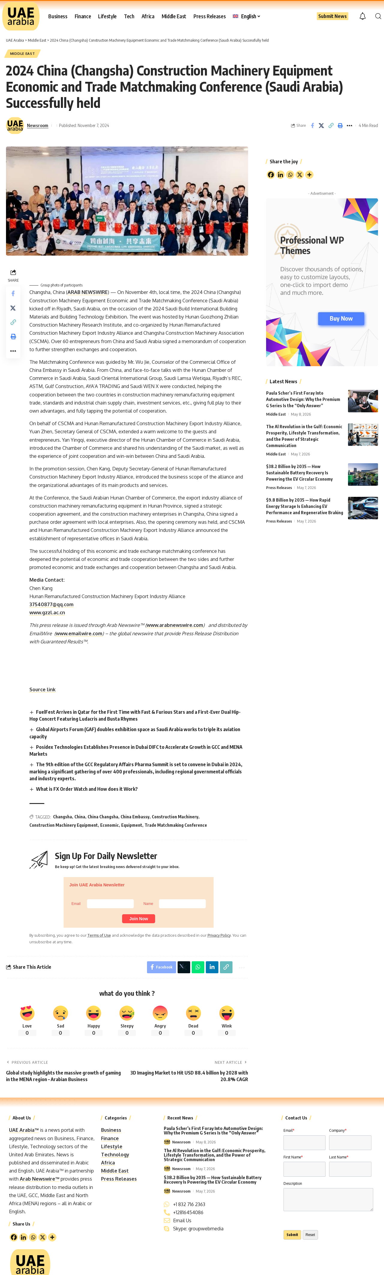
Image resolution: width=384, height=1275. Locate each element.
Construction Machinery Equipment (63, 825)
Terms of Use (99, 935)
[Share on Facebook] (312, 125)
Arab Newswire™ (39, 1179)
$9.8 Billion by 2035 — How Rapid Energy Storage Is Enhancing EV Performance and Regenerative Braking (304, 505)
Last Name (338, 1157)
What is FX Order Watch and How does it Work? (87, 789)
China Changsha (103, 816)
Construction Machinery (175, 816)
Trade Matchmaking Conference (176, 825)
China (79, 816)
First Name (293, 1157)
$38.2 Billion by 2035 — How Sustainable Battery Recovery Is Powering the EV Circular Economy (299, 472)
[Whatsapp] (33, 1237)
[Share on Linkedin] (212, 967)
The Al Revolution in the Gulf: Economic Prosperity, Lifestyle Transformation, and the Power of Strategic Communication (214, 1155)
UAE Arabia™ (24, 1130)
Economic (109, 825)
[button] (378, 16)
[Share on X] (321, 125)
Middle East (22, 53)
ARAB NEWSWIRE (88, 292)
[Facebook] (14, 1237)
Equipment (131, 825)
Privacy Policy (219, 935)
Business (111, 1130)
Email (289, 1130)
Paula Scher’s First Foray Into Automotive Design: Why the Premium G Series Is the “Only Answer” (303, 398)
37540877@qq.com (51, 604)
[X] (42, 1237)
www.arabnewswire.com (175, 625)
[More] (52, 1237)
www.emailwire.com (79, 633)
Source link (42, 689)
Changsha (62, 816)
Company (337, 1130)
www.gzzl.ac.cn (47, 612)
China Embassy (135, 816)
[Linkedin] (23, 1237)
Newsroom (37, 125)
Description (293, 1183)
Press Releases (279, 486)
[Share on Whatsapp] (198, 967)
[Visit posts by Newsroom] (15, 126)
